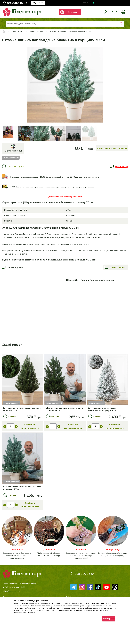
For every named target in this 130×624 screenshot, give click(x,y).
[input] (10, 426)
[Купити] (22, 380)
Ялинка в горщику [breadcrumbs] (36, 32)
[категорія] (17, 537)
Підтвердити (109, 619)
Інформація (85, 3)
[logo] (22, 15)
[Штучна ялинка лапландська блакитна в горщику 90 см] (22, 487)
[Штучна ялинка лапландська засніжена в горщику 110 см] (107, 409)
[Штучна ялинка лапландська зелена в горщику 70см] (22, 409)
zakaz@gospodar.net (11, 591)
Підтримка (38, 3)
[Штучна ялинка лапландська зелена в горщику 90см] (65, 409)
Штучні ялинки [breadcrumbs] (17, 32)
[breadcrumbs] (4, 31)
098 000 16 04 (17, 3)
